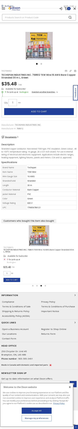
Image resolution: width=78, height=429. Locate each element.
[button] (37, 64)
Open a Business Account (15, 329)
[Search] (39, 17)
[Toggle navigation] (3, 8)
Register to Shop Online (53, 329)
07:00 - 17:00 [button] (69, 6)
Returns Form (48, 334)
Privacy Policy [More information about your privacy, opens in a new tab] (59, 403)
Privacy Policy (48, 301)
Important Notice (50, 311)
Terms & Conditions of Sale (16, 306)
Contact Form (9, 338)
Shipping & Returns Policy (15, 311)
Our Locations (9, 334)
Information (39, 295)
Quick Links (39, 322)
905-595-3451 (25, 358)
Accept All (37, 410)
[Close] (70, 387)
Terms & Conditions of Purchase (58, 306)
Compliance (8, 301)
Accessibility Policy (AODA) (16, 316)
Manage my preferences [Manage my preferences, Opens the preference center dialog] (37, 418)
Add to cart (39, 111)
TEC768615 (21, 247)
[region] (36, 405)
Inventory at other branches (43, 92)
